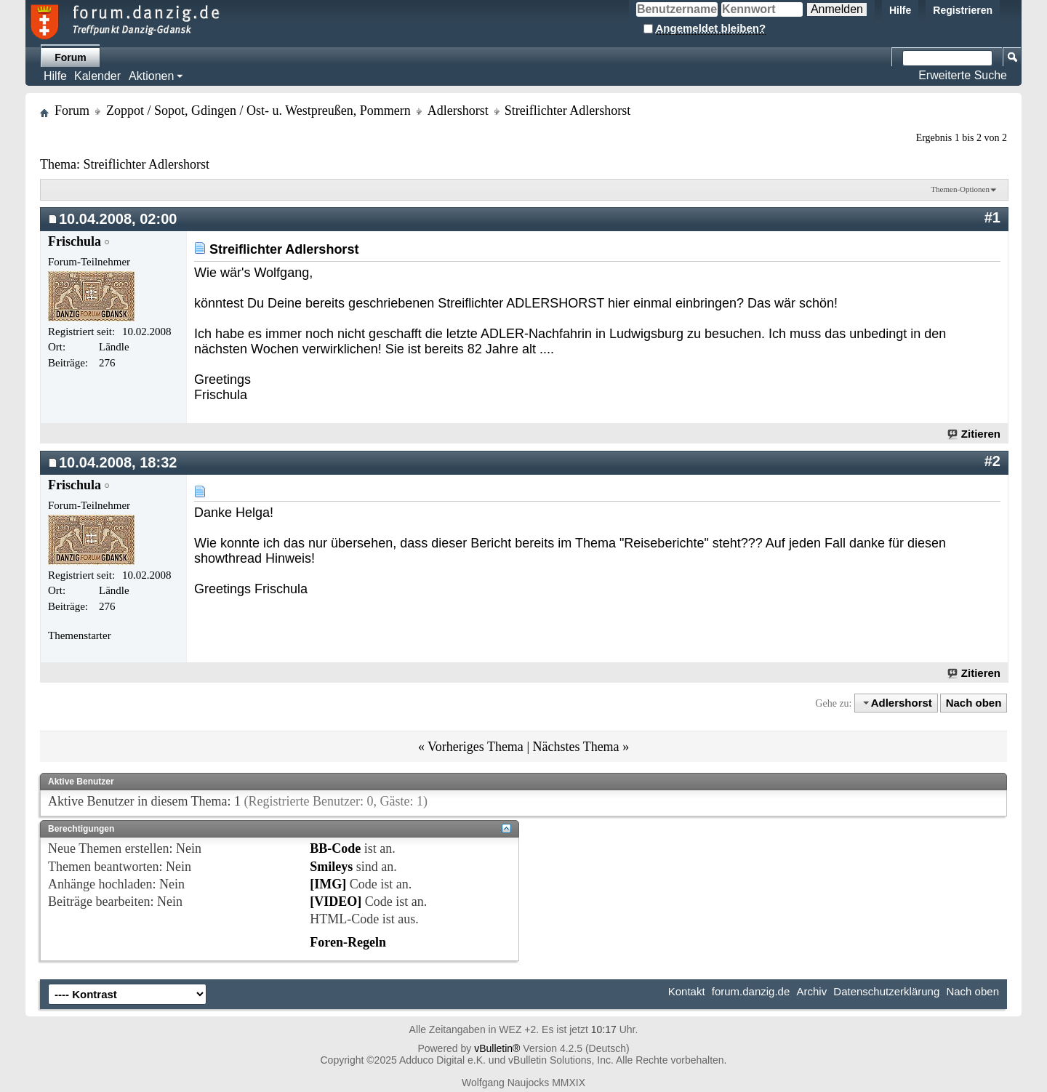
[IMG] (328, 884)
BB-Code (335, 848)
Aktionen (151, 76)
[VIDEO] (335, 901)
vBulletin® (497, 1048)
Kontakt (686, 991)
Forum (71, 57)
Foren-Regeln (348, 942)
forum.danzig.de (751, 991)
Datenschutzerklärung (886, 991)
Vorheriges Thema (476, 746)
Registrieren (962, 10)
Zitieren (974, 433)
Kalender (97, 76)
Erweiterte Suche (962, 75)
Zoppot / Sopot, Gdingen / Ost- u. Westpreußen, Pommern (258, 110)
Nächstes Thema (575, 746)
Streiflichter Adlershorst (146, 164)
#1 (992, 217)
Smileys (331, 866)
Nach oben (974, 702)
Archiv (811, 991)
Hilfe (900, 10)
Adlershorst (458, 110)
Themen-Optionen (960, 189)
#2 (992, 461)
